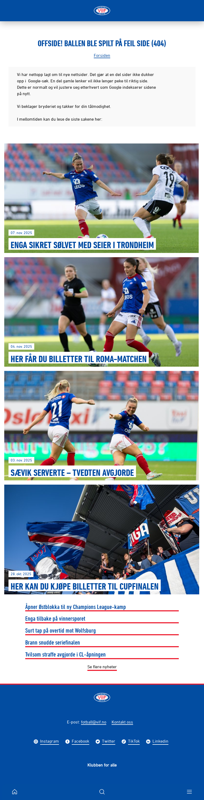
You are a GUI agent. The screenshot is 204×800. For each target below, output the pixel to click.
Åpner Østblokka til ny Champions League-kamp (75, 606)
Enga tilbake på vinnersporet (55, 618)
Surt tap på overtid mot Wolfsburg (60, 630)
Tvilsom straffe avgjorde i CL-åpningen (65, 654)
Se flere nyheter (102, 666)
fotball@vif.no (93, 721)
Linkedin (160, 742)
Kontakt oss (122, 721)
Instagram (49, 742)
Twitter (108, 742)
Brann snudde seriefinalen (52, 642)
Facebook (80, 742)
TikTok (134, 742)
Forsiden (102, 55)
